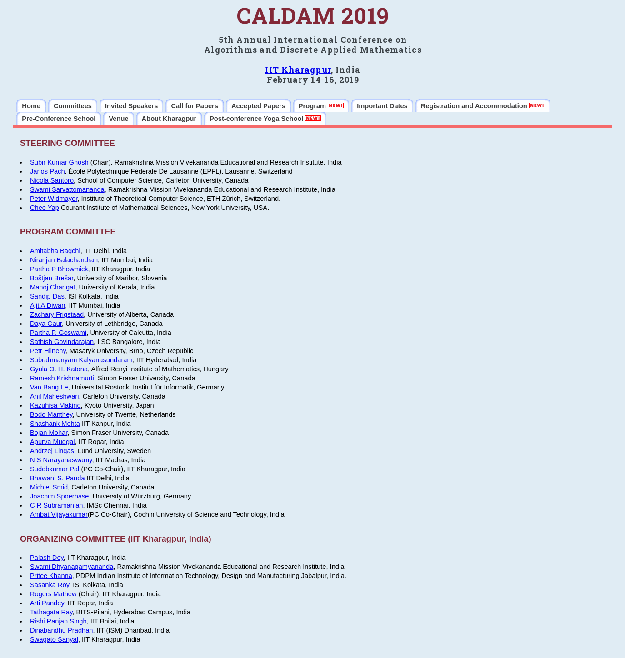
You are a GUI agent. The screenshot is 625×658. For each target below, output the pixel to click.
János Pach (47, 171)
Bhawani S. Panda (57, 478)
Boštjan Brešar (51, 278)
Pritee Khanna (51, 575)
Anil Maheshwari (54, 396)
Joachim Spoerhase (59, 496)
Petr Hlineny (48, 350)
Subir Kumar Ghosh (59, 162)
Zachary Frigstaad (57, 314)
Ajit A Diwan (47, 305)
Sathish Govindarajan (62, 341)
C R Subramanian (56, 505)
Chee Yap (44, 207)
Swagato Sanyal (54, 639)
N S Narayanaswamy (61, 460)
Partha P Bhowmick (59, 269)
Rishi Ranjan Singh (58, 621)
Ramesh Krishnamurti (62, 378)
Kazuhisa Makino (55, 405)
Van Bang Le (49, 387)
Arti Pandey (47, 603)
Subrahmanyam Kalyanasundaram (81, 360)
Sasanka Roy (49, 584)
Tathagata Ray (51, 612)
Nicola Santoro (52, 180)
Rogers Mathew (53, 594)
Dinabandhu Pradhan (61, 630)
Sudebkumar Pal (54, 469)
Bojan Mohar (48, 432)
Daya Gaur (46, 323)
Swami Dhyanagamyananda (71, 566)
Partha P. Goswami (58, 332)
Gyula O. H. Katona (59, 369)
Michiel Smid (49, 487)
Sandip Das (47, 296)
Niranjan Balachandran (64, 260)
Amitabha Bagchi (55, 250)
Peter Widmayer (53, 198)
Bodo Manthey (51, 414)
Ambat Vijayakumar (59, 514)
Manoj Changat (52, 287)
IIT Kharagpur (297, 69)
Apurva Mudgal (52, 441)
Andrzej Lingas (52, 450)
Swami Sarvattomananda (67, 189)
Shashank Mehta (55, 423)
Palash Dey (47, 557)
